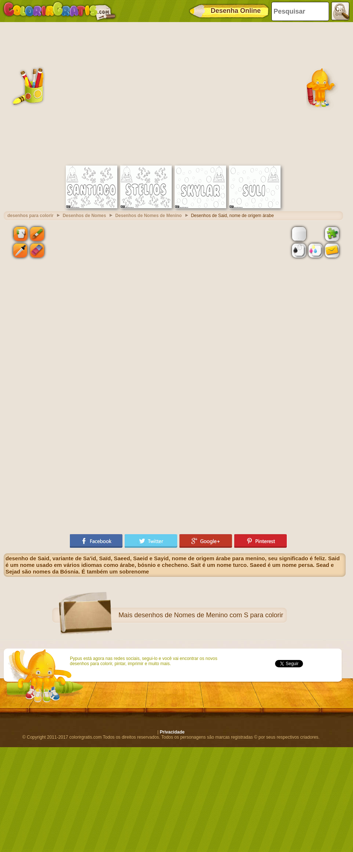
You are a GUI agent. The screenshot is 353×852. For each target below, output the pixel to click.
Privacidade (172, 732)
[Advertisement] (69, 93)
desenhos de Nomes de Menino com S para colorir (208, 615)
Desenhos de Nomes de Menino (148, 215)
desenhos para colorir (30, 215)
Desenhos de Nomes (84, 215)
